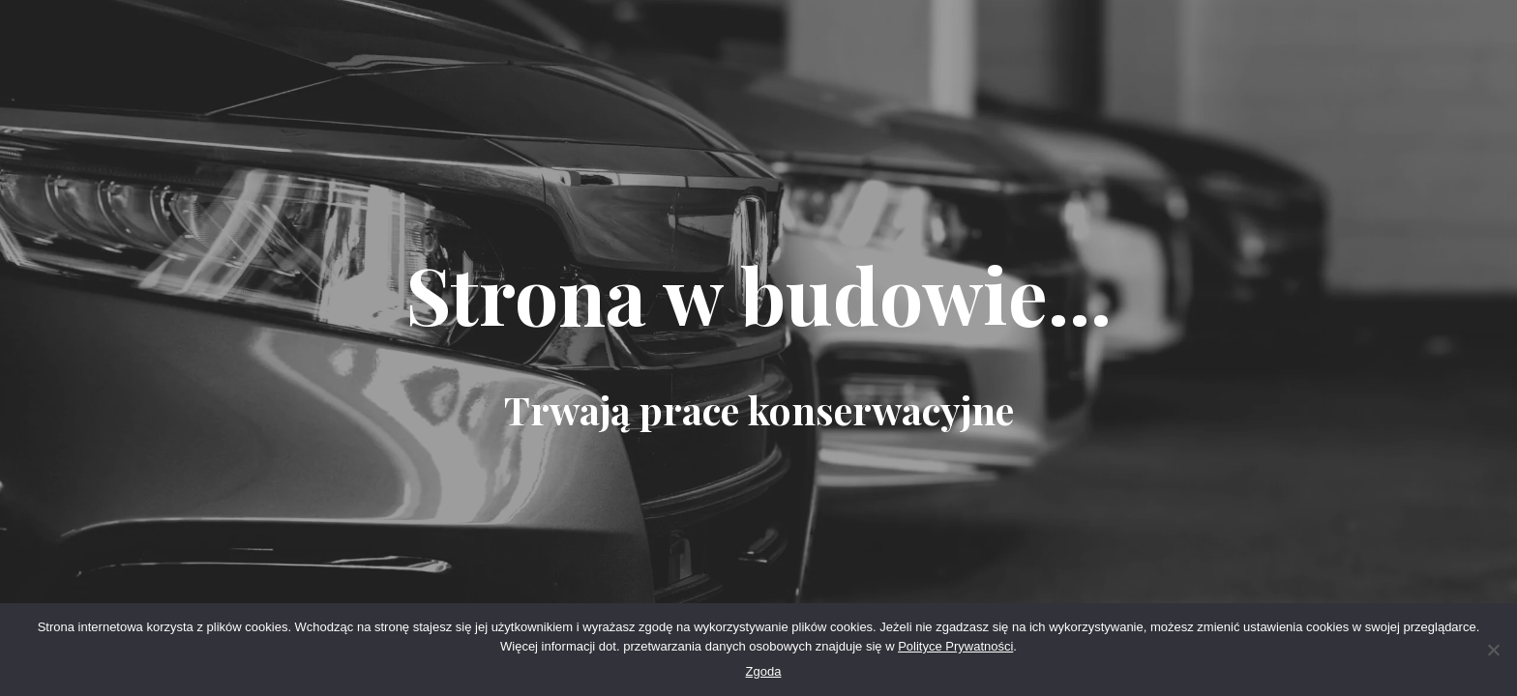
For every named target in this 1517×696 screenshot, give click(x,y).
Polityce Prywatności (955, 646)
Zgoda (764, 671)
